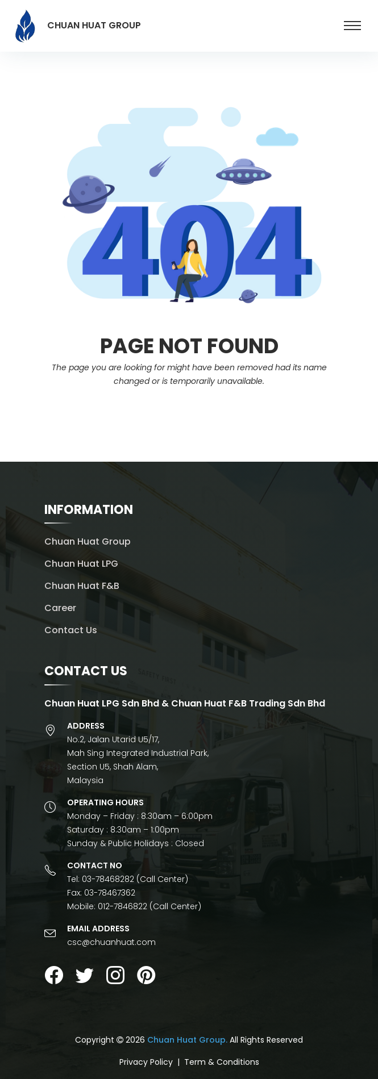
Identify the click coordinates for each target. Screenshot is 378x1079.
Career (60, 607)
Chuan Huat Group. (187, 1039)
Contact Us (70, 630)
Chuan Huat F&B (81, 585)
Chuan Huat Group (87, 541)
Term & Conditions (221, 1062)
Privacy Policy (146, 1062)
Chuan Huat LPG (81, 563)
